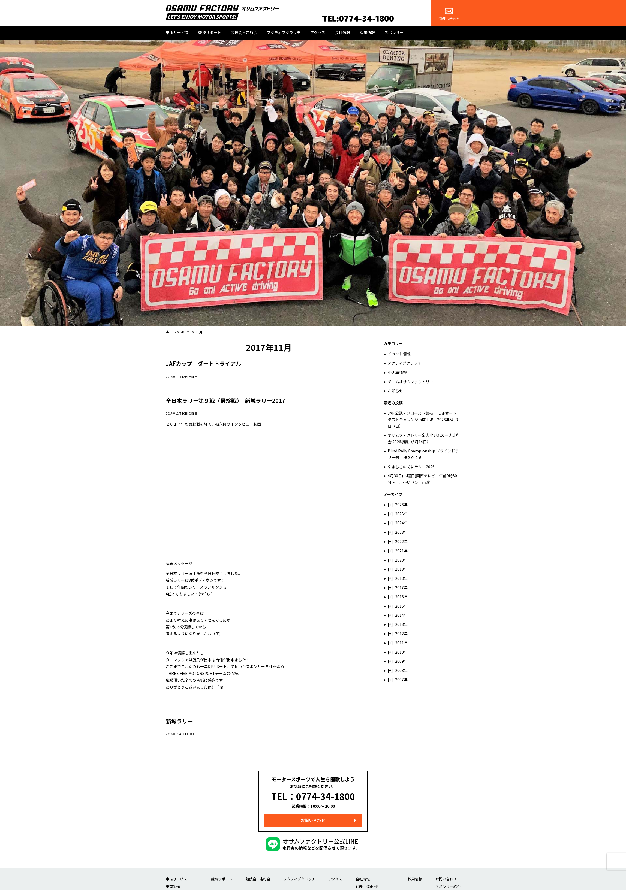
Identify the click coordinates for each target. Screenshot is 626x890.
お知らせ (395, 390)
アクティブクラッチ (284, 32)
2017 (399, 587)
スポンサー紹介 (447, 883)
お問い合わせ (448, 14)
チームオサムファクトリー (410, 381)
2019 (399, 569)
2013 (399, 624)
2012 (399, 633)
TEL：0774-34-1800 (313, 795)
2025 (399, 514)
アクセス (317, 32)
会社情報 (342, 32)
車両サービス (177, 32)
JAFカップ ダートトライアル (205, 363)
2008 (399, 670)
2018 (399, 578)
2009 (399, 661)
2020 (399, 560)
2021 (399, 550)
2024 (399, 523)
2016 (399, 596)
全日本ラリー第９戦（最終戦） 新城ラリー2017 (228, 400)
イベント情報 (399, 354)
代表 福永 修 (367, 883)
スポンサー (394, 32)
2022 (399, 541)
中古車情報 (397, 372)
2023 (399, 532)
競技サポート (209, 32)
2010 (399, 652)
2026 (399, 504)
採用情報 (367, 32)
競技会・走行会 (244, 32)
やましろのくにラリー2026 (411, 466)
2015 (399, 606)
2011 (399, 642)
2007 (399, 679)
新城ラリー (180, 721)
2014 (399, 615)
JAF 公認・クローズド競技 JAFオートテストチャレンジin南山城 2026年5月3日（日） (423, 419)
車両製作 (173, 883)
